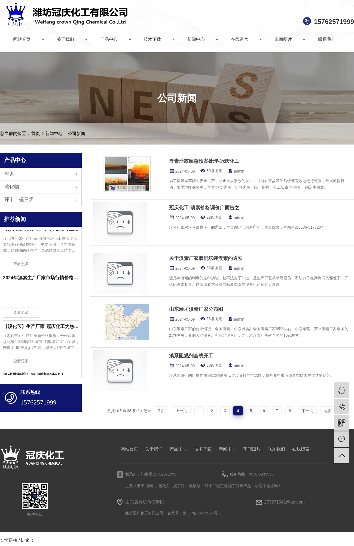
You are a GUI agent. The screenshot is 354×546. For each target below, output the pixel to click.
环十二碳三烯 (19, 199)
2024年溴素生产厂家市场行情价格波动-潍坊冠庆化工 (41, 279)
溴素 (9, 174)
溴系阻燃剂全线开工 (191, 355)
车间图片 (252, 449)
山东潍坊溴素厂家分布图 (196, 309)
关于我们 (154, 449)
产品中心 (178, 449)
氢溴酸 (194, 486)
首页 (35, 133)
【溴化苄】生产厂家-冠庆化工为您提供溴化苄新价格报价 (41, 327)
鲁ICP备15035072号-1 (202, 513)
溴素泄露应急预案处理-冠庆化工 (204, 161)
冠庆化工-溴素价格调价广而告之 (204, 207)
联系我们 (276, 449)
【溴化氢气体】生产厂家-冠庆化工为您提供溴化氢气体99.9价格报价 (41, 230)
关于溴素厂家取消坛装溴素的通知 (206, 258)
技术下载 (203, 449)
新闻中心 (54, 133)
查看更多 (21, 265)
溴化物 (11, 186)
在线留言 (301, 449)
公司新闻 (76, 133)
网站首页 (129, 449)
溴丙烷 (163, 486)
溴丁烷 (179, 486)
